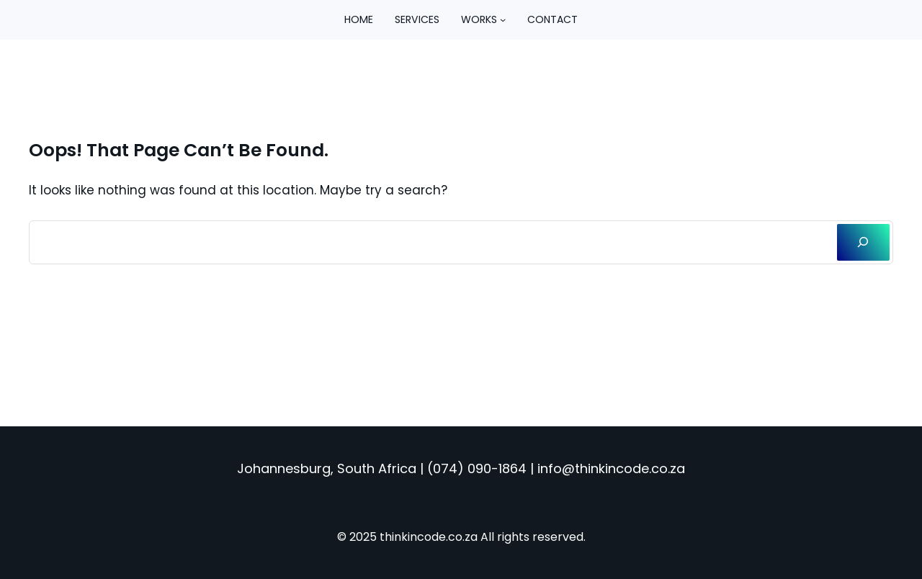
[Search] (863, 242)
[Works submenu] (503, 19)
